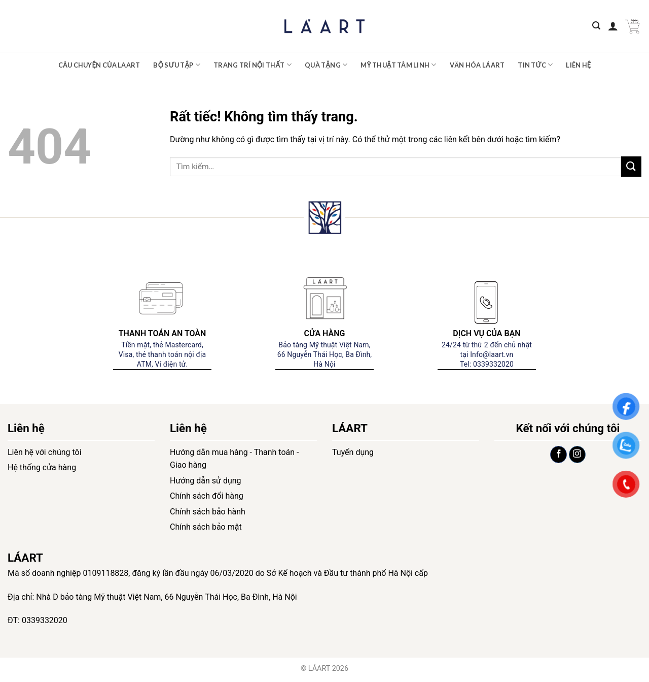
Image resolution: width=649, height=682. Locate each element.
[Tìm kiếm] (596, 26)
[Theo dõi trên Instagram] (577, 454)
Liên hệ (578, 65)
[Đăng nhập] (613, 26)
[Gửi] (631, 166)
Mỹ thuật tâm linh (398, 65)
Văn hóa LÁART (477, 65)
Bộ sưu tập (176, 65)
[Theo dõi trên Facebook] (558, 454)
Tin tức (535, 65)
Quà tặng (326, 65)
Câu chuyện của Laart (99, 65)
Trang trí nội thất (252, 65)
